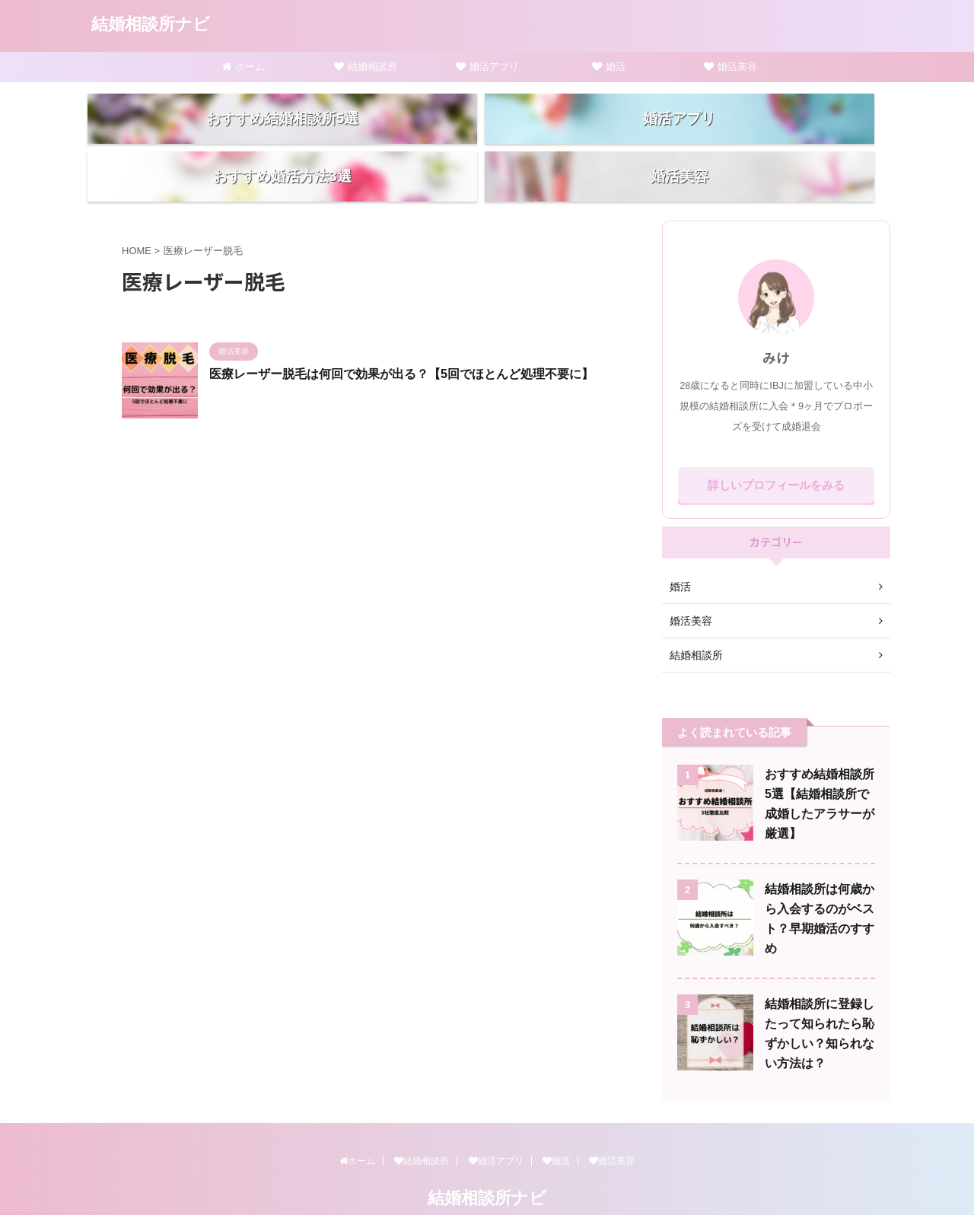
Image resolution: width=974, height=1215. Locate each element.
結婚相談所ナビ (150, 23)
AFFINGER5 (567, 1193)
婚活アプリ (487, 66)
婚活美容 (730, 66)
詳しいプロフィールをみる (776, 453)
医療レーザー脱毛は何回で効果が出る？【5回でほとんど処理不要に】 (401, 342)
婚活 (608, 66)
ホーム (243, 66)
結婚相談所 (365, 66)
